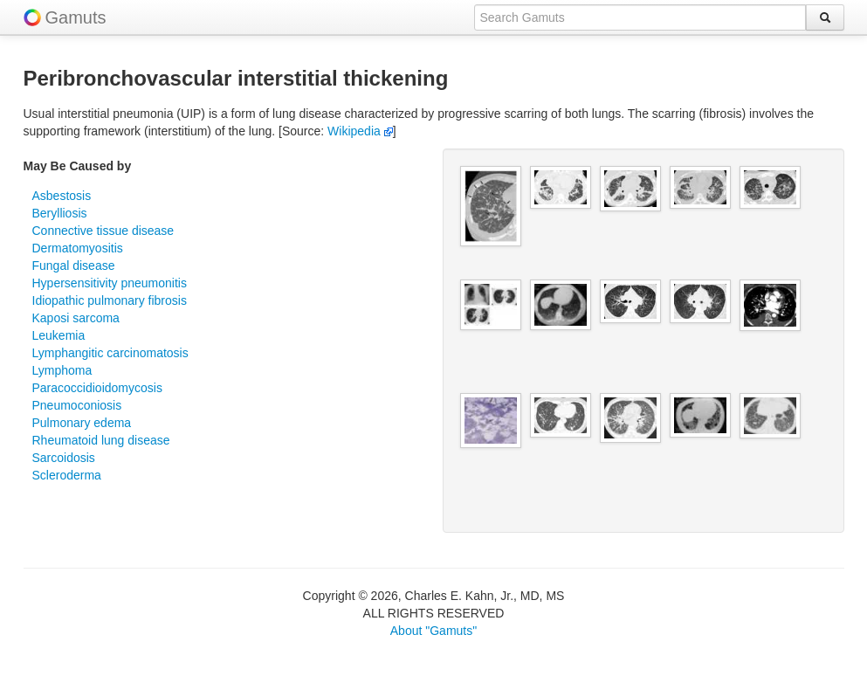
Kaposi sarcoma (76, 318)
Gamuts (76, 17)
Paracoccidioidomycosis (97, 388)
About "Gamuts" (433, 631)
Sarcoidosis (63, 458)
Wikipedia (360, 131)
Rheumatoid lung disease (101, 440)
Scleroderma (66, 475)
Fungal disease (73, 266)
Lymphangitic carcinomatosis (110, 353)
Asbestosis (62, 196)
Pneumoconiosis (77, 405)
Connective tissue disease (103, 231)
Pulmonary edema (82, 423)
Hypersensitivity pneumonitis (109, 283)
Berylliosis (59, 213)
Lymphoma (62, 370)
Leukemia (59, 335)
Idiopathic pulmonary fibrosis (109, 300)
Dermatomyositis (77, 248)
